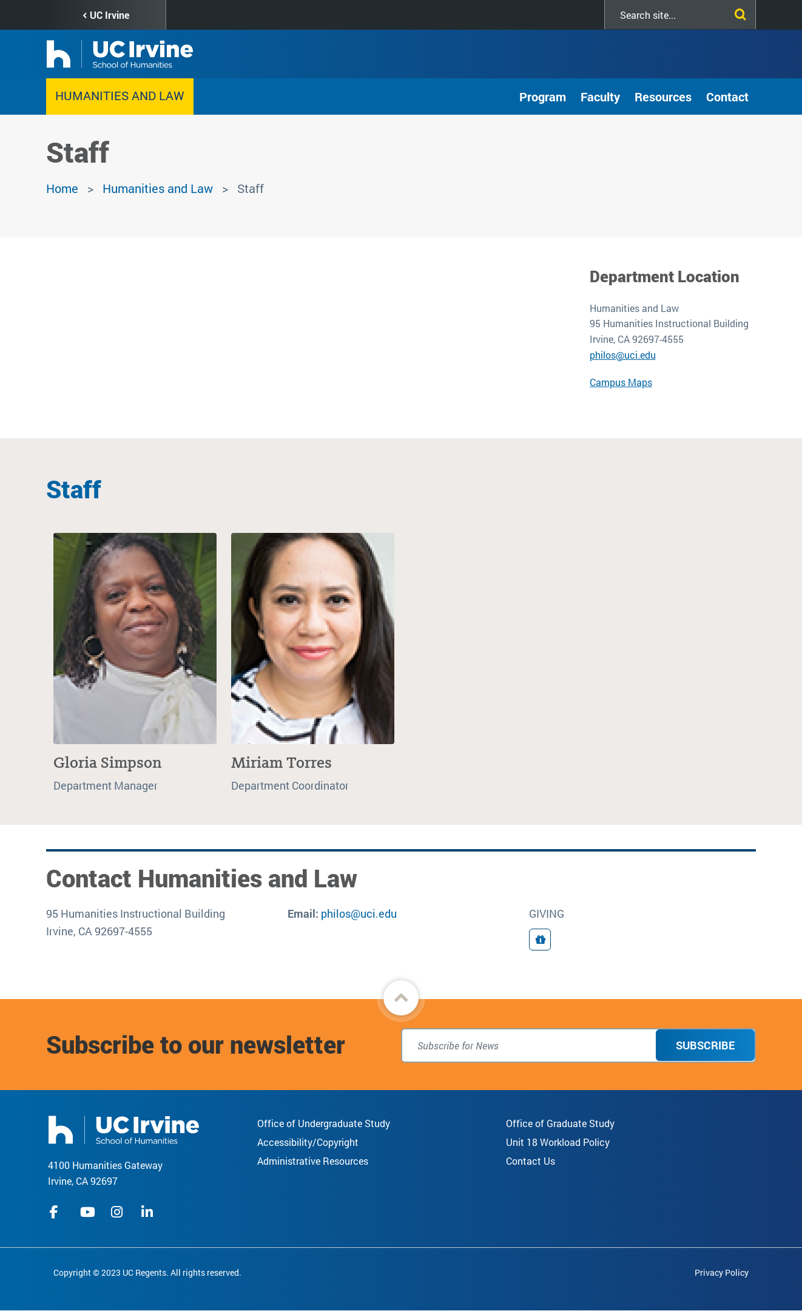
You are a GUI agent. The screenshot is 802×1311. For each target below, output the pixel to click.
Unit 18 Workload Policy (558, 1142)
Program (542, 96)
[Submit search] (738, 12)
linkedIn (148, 1212)
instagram (118, 1212)
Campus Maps (621, 382)
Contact (727, 96)
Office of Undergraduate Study (323, 1123)
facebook (57, 1212)
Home (62, 188)
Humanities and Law (119, 95)
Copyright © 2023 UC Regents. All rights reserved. (147, 1272)
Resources (663, 96)
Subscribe (705, 1045)
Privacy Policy (722, 1272)
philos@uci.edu (623, 354)
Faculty (600, 96)
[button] (401, 997)
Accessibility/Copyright (308, 1142)
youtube (87, 1212)
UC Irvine (109, 14)
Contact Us (530, 1160)
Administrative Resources (312, 1160)
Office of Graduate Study (560, 1123)
